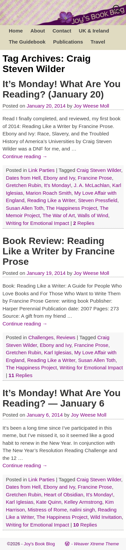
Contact (61, 31)
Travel (98, 42)
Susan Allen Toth (24, 208)
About (37, 31)
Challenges (40, 337)
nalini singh (82, 509)
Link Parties (41, 170)
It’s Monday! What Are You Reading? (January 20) (62, 89)
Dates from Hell (23, 178)
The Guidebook (27, 42)
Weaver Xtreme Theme (96, 543)
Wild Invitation (106, 517)
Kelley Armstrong (83, 502)
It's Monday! (57, 185)
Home (16, 31)
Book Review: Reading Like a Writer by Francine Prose (59, 251)
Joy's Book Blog (39, 543)
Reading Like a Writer (51, 200)
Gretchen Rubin (23, 185)
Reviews (66, 337)
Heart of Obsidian (63, 494)
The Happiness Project (71, 208)
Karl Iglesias (58, 352)
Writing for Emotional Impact (37, 223)
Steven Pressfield (97, 200)
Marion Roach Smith (49, 193)
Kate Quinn (48, 502)
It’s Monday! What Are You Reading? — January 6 (62, 398)
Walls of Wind (93, 215)
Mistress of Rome (47, 509)
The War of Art (58, 215)
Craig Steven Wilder (99, 170)
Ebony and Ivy (59, 178)
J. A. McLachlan (92, 185)
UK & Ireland (94, 31)
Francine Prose (95, 178)
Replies (83, 223)
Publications (68, 42)
